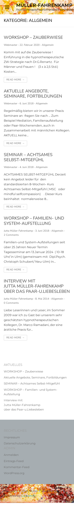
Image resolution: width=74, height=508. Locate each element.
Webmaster (10, 45)
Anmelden (11, 455)
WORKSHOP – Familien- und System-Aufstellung (34, 221)
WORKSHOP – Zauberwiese (33, 37)
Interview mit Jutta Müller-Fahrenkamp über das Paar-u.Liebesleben (37, 286)
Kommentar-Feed (16, 467)
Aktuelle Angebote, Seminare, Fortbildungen (33, 93)
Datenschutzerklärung (19, 443)
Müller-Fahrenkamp (44, 5)
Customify (28, 495)
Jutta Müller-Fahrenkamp (18, 231)
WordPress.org (14, 473)
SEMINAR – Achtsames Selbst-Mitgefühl (28, 157)
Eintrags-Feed (14, 461)
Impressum (12, 437)
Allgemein (48, 45)
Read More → (15, 79)
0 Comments (11, 303)
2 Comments (11, 235)
